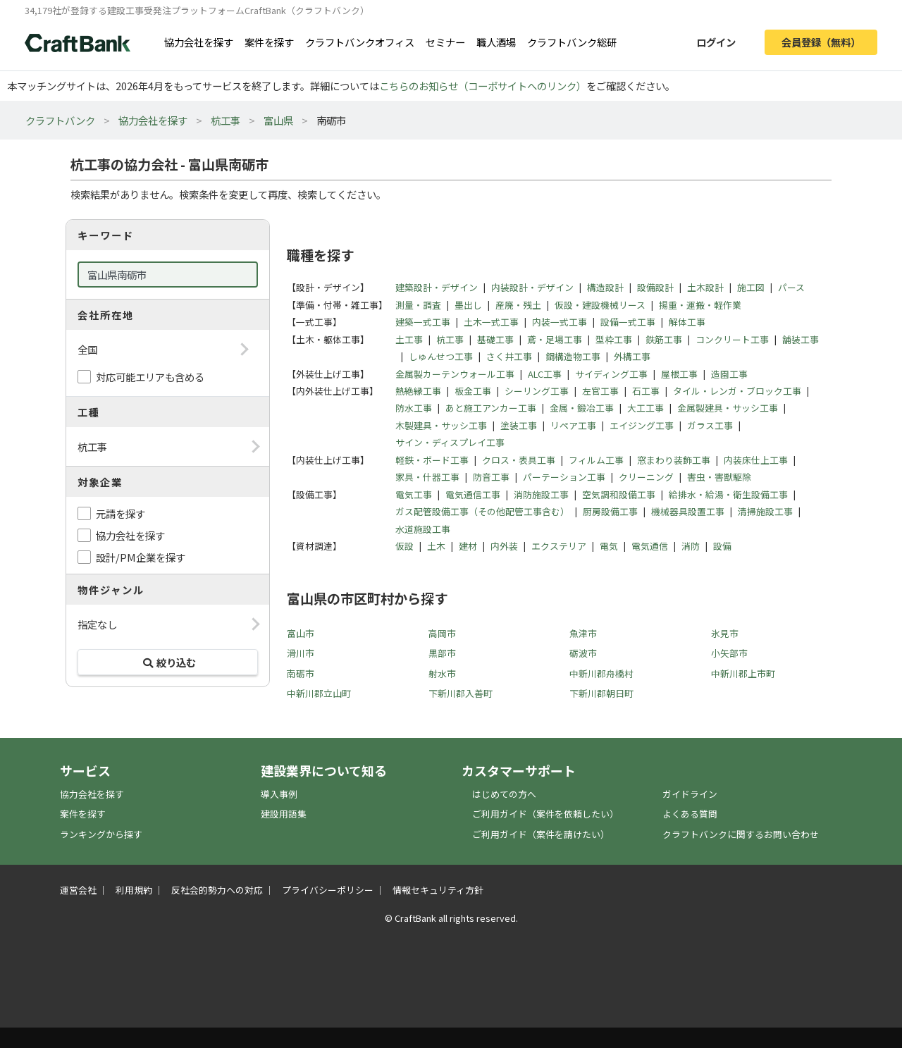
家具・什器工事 (427, 476)
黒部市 (442, 653)
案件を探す (269, 42)
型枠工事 (613, 339)
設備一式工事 (627, 321)
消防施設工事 (541, 494)
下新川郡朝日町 (601, 693)
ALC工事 (545, 374)
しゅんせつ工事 (441, 356)
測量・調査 (418, 305)
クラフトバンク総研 (572, 42)
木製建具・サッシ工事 (441, 425)
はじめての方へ (504, 794)
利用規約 (134, 889)
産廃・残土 (518, 305)
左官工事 (600, 390)
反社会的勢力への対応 (217, 889)
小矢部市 (729, 653)
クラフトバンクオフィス (359, 42)
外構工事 (632, 356)
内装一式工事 (559, 321)
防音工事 (491, 476)
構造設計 (605, 287)
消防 (690, 546)
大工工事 (645, 407)
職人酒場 (496, 42)
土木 (436, 546)
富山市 (300, 633)
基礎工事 (495, 339)
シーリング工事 (537, 390)
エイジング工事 (642, 425)
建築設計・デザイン (436, 287)
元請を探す (120, 513)
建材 (468, 546)
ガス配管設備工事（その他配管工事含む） (482, 511)
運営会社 (78, 889)
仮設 (404, 546)
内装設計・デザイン (532, 287)
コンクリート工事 (732, 339)
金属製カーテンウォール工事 (454, 374)
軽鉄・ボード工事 (432, 460)
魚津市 (583, 633)
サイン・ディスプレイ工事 (450, 442)
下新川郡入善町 (460, 693)
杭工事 (225, 120)
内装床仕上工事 (756, 460)
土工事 (409, 339)
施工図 (751, 287)
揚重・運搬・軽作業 (700, 305)
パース (791, 287)
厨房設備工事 (610, 511)
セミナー (445, 42)
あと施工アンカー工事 (490, 407)
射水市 (442, 673)
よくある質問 (689, 813)
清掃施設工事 (765, 511)
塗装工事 (518, 425)
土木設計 (705, 287)
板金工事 (473, 390)
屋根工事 (679, 374)
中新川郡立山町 (319, 693)
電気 (609, 546)
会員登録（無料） (820, 42)
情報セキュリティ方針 (438, 889)
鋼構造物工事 (572, 356)
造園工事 (729, 374)
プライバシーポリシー (327, 889)
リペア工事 (573, 425)
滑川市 (300, 653)
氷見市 (725, 633)
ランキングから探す (101, 834)
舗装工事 (800, 339)
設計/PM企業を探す (140, 557)
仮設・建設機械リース (600, 305)
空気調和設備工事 (618, 494)
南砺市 (300, 673)
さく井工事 (509, 356)
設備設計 (655, 287)
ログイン (716, 42)
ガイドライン (689, 794)
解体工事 (687, 321)
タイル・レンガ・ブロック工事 (737, 390)
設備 (722, 546)
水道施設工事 (422, 529)
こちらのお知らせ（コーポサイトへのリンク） (482, 85)
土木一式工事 (491, 321)
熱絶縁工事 (418, 390)
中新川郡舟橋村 (601, 673)
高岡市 (442, 633)
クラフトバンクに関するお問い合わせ (740, 834)
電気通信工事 (472, 494)
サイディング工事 (611, 374)
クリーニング (646, 476)
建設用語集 (284, 813)
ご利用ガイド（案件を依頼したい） (545, 813)
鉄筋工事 (663, 339)
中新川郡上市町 (743, 673)
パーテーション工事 (564, 476)
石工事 (646, 390)
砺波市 (583, 653)
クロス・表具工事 (518, 460)
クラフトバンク (60, 120)
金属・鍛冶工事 (582, 407)
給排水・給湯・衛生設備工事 (728, 494)
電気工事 (413, 494)
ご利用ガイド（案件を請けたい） (541, 834)
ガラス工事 (710, 425)
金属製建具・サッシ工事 (727, 407)
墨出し (468, 305)
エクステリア (558, 546)
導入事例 (279, 794)
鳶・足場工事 (554, 339)
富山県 (278, 120)
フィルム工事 (596, 460)
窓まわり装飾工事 (673, 460)
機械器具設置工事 (687, 511)
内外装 (504, 546)
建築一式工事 (422, 321)
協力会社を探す (198, 42)
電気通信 (649, 546)
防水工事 (413, 407)
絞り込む (168, 662)
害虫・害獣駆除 (719, 476)
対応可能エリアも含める (150, 376)
